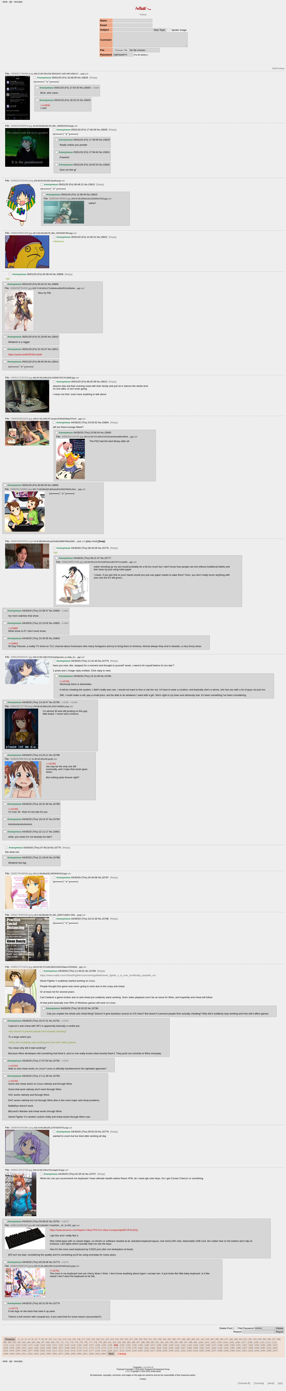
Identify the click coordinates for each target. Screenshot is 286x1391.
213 (67, 1353)
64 (28, 1345)
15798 (56, 860)
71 (62, 1345)
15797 (105, 880)
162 (30, 1350)
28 (136, 1342)
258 (67, 1356)
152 (244, 1347)
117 (30, 1347)
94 (171, 1345)
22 (107, 1342)
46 (221, 1342)
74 (76, 1345)
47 (226, 1342)
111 (268, 1345)
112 (274, 1345)
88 (143, 1345)
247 (275, 1353)
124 (73, 1347)
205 (18, 1353)
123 (67, 1347)
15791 (56, 1023)
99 (195, 1345)
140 (171, 1347)
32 (155, 1342)
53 (255, 1342)
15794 (56, 822)
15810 (55, 339)
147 (214, 1347)
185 (171, 1350)
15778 (105, 1134)
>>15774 (64, 1265)
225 (140, 1353)
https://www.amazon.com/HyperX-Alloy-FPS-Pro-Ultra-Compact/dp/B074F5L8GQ (94, 1232)
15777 (107, 560)
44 (212, 1342)
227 (153, 1353)
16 (78, 1342)
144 (195, 1347)
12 (59, 1342)
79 (100, 1345)
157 (275, 1347)
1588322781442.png (21, 183)
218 (97, 1353)
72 (67, 1345)
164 (42, 1350)
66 (38, 1345)
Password (248, 1331)
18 (88, 1342)
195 (232, 1350)
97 (185, 1345)
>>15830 (45, 108)
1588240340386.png (21, 1130)
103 (219, 1345)
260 (79, 1356)
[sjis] (280, 1386)
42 (202, 1342)
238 (220, 1353)
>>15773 (64, 1224)
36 (174, 1342)
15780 (92, 973)
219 (104, 1353)
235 (202, 1353)
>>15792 (64, 1024)
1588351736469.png (21, 76)
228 (159, 1353)
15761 (56, 1224)
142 (183, 1347)
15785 (56, 705)
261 (85, 1356)
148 (220, 1347)
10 (50, 1342)
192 (214, 1350)
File (240, 1331)
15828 (104, 132)
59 (5, 1345)
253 (36, 1356)
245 (263, 1353)
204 (12, 1353)
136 (146, 1347)
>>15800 (13, 631)
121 (55, 1347)
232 (183, 1353)
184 (165, 1350)
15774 (56, 1306)
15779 (105, 663)
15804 (105, 425)
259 (73, 1356)
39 (188, 1342)
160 (18, 1350)
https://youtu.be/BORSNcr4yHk (25, 357)
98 (190, 1345)
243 (251, 1353)
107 (244, 1345)
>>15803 (64, 626)
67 (43, 1345)
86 (133, 1345)
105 (231, 1345)
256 (55, 1356)
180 (140, 1350)
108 (250, 1345)
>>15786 (64, 705)
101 (207, 1345)
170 (79, 1350)
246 (269, 1353)
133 (128, 1347)
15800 (56, 613)
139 (165, 1347)
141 (177, 1347)
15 (74, 1342)
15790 (94, 1011)
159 (12, 1350)
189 (195, 1350)
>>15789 (73, 705)
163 (36, 1350)
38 (183, 1342)
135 (140, 1347)
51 (245, 1342)
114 (12, 1347)
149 (226, 1347)
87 (138, 1345)
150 (232, 1347)
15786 (56, 757)
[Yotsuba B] (244, 1386)
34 (164, 1342)
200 (263, 1350)
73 (71, 1345)
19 (93, 1342)
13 (64, 1342)
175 (110, 1350)
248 (6, 1356)
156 (269, 1347)
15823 (93, 197)
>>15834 (95, 91)
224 (134, 1353)
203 (6, 1353)
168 (67, 1350)
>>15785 (51, 766)
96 (181, 1345)
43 (207, 1342)
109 (256, 1345)
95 (176, 1345)
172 (91, 1350)
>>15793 (64, 1064)
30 (145, 1342)
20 (97, 1342)
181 (146, 1350)
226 (146, 1353)
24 (116, 1342)
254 (42, 1356)
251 (24, 1356)
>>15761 (54, 1273)
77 (90, 1345)
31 (150, 1342)
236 (208, 1353)
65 (33, 1345)
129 (104, 1347)
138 (159, 1347)
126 (85, 1347)
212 (61, 1353)
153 (251, 1347)
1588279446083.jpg (21, 876)
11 (55, 1342)
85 (128, 1345)
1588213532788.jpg (21, 1172)
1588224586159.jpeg (21, 1268)
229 (165, 1353)
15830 (87, 90)
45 (217, 1342)
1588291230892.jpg (21, 492)
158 (6, 1350)
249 (12, 1356)
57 (274, 1342)
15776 (105, 550)
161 (24, 1350)
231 (177, 1353)
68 (47, 1345)
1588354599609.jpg (21, 128)
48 (231, 1342)
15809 (55, 286)
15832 (106, 167)
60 (9, 1345)
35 (169, 1342)
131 (116, 1347)
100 (201, 1345)
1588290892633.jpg (21, 421)
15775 (57, 850)
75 (81, 1345)
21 (102, 1342)
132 (122, 1347)
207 (30, 1353)
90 (152, 1345)
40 (193, 1342)
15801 (56, 834)
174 (104, 1350)
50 (240, 1342)
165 (48, 1350)
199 (257, 1350)
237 (214, 1353)
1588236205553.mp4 (22, 544)
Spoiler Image (179, 30)
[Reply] (93, 80)
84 (124, 1345)
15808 (60, 277)
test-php (18, 2)
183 (159, 1350)
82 (114, 1345)
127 (91, 1347)
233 (189, 1353)
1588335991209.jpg (21, 235)
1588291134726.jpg (72, 439)
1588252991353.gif (20, 761)
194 (226, 1350)
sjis (10, 2)
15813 (104, 384)
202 (275, 1350)
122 (61, 1347)
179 (134, 1350)
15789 (56, 806)
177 (122, 1350)
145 (202, 1347)
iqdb (86, 76)
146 (208, 1347)
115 (18, 1347)
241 (238, 1353)
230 (171, 1353)
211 (55, 1353)
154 (257, 1347)
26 (126, 1342)
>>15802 (64, 614)
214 (73, 1353)
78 (95, 1345)
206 (24, 1353)
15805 (107, 435)
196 (238, 1350)
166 (55, 1350)
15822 (104, 239)
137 (153, 1347)
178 (128, 1350)
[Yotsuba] (259, 1386)
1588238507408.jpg (72, 564)
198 (251, 1350)
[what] (271, 1386)
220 (110, 1353)
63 (24, 1345)
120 (48, 1347)
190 (202, 1350)
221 (116, 1353)
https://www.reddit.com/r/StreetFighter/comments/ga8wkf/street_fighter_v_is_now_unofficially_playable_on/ (98, 978)
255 (48, 1356)
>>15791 (13, 1068)
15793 (56, 1078)
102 (213, 1345)
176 (116, 1350)
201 (269, 1350)
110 (262, 1345)
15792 (56, 1063)
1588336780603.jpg (60, 201)
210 (48, 1353)
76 (86, 1345)
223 (128, 1353)
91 (157, 1345)
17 (83, 1342)
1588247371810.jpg (21, 969)
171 (85, 1350)
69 (52, 1345)
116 (24, 1347)
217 (91, 1353)
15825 (84, 80)
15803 (56, 641)
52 (250, 1342)
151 (238, 1347)
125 (79, 1347)
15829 (106, 142)
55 (264, 1342)
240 (232, 1353)
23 (112, 1342)
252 (30, 1356)
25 (121, 1342)
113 (6, 1347)
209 (42, 1353)
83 (119, 1345)
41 (197, 1342)
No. (79, 80)
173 (97, 1350)
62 (19, 1345)
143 (189, 1347)
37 (178, 1342)
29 (140, 1342)
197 (244, 1350)
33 (159, 1342)
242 (244, 1353)
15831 (106, 155)
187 (183, 1350)
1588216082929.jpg (21, 1228)
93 (167, 1345)
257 (61, 1356)
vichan (146, 1370)
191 (208, 1350)
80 (105, 1345)
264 (104, 1356)
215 (79, 1353)
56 (269, 1342)
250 (18, 1356)
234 (195, 1353)
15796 (105, 921)
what (5, 2)
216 (85, 1353)
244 (257, 1353)
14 (69, 1342)
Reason (237, 1334)
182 (153, 1350)
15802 (56, 625)
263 (97, 1356)
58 (278, 1342)
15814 (55, 364)
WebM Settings (278, 71)
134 (134, 1347)
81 (109, 1345)
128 (97, 1347)
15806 (55, 488)
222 (122, 1353)
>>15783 (64, 684)
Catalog (143, 14)
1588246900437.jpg (21, 659)
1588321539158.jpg (21, 380)
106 (238, 1345)
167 (61, 1350)
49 (236, 1342)
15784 (107, 678)
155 (263, 1347)
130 (110, 1347)
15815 (91, 187)
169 (73, 1350)
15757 (92, 1176)
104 (225, 1345)
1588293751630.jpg (21, 291)
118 (36, 1347)
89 (147, 1345)
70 (57, 1345)
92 (162, 1345)
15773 (56, 1264)
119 (42, 1347)
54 (259, 1342)
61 (14, 1345)
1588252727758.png (21, 709)
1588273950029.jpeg (21, 917)
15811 (55, 352)
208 (36, 1353)
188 (189, 1350)
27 (131, 1342)
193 (220, 1350)
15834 (87, 103)
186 (177, 1350)
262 (91, 1356)
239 (226, 1353)
